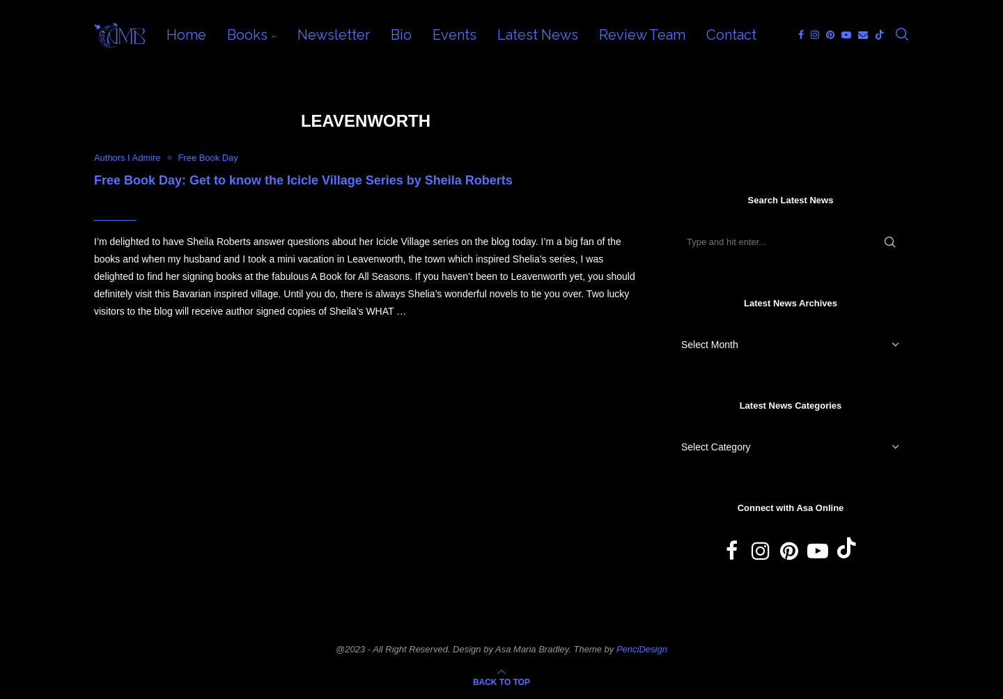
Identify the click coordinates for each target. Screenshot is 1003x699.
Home (186, 34)
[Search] (902, 35)
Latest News (537, 34)
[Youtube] (846, 35)
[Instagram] (815, 35)
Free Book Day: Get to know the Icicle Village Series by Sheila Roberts (303, 180)
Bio (401, 34)
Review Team (642, 34)
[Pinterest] (830, 35)
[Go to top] (501, 681)
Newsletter (333, 34)
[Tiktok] (880, 35)
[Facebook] (801, 35)
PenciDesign (641, 649)
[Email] (863, 35)
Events (454, 34)
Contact (731, 34)
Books (247, 34)
